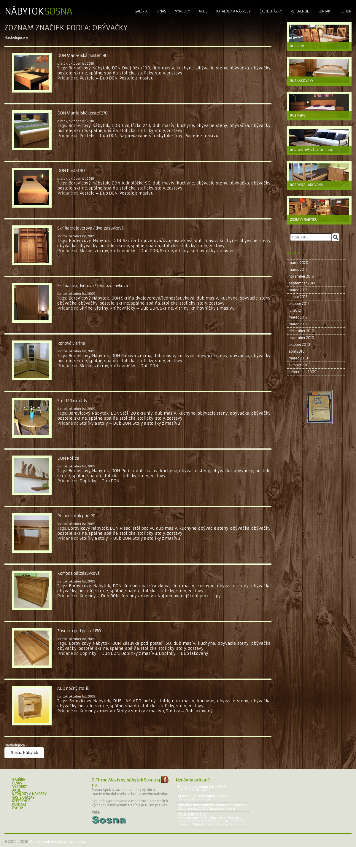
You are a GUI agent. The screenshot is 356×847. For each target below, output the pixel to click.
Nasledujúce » (16, 38)
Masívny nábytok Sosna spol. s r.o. (57, 842)
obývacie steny (211, 68)
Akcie (203, 11)
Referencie (300, 11)
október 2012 (299, 304)
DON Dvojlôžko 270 (131, 125)
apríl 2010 (297, 351)
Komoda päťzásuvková (78, 573)
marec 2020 (298, 263)
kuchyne (185, 68)
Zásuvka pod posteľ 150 (79, 631)
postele (64, 73)
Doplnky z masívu (139, 653)
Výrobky (182, 11)
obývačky (261, 68)
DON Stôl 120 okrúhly (132, 413)
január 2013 (298, 297)
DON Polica (68, 458)
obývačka (239, 68)
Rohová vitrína (71, 343)
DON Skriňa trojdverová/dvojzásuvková (152, 240)
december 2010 (301, 331)
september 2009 (302, 372)
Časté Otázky (271, 11)
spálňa (111, 73)
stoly (160, 73)
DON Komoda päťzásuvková (141, 585)
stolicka (128, 73)
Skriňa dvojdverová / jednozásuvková (92, 286)
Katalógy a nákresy (233, 11)
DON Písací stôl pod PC (132, 528)
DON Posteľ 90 (71, 170)
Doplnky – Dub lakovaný (183, 653)
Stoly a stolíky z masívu (156, 423)
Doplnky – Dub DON (99, 480)
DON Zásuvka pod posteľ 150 (141, 643)
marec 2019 (298, 270)
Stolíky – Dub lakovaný (189, 711)
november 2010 (301, 338)
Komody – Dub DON (99, 595)
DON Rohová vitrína (131, 355)
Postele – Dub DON (98, 78)
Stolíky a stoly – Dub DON (105, 423)
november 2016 (301, 276)
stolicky (145, 73)
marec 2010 (298, 358)
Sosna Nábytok (24, 752)
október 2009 (300, 365)
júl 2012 (295, 310)
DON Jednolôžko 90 (131, 183)
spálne (95, 73)
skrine (80, 73)
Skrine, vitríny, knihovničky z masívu (197, 250)
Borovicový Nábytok (89, 68)
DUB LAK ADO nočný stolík (141, 700)
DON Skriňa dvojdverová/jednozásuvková (152, 298)
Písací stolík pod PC (76, 516)
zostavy (174, 73)
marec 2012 (298, 317)
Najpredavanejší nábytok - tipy (150, 135)
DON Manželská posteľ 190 (82, 55)
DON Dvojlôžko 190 (131, 68)
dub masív (163, 68)
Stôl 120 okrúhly (72, 401)
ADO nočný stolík (73, 688)
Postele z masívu (136, 78)
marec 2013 (298, 290)
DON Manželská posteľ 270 (82, 113)
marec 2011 (298, 324)
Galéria (141, 11)
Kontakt (325, 11)
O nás (161, 11)
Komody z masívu (138, 595)
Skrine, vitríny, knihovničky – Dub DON (119, 250)
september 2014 (302, 283)
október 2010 (299, 345)
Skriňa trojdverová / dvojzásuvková (90, 228)
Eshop (346, 11)
